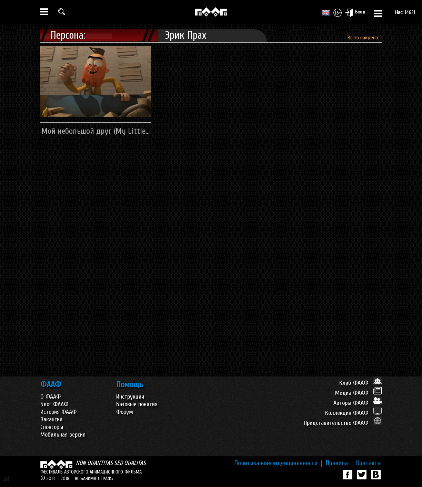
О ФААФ (50, 396)
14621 (405, 12)
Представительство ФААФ (343, 423)
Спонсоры (51, 427)
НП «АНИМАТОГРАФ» (94, 478)
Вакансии (51, 419)
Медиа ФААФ (358, 393)
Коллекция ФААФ (353, 413)
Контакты (369, 463)
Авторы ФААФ (357, 403)
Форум (124, 412)
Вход (355, 12)
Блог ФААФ (54, 404)
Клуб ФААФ (360, 382)
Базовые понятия (137, 404)
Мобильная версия (63, 434)
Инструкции (130, 396)
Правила (339, 463)
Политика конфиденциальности (278, 463)
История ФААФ (58, 412)
